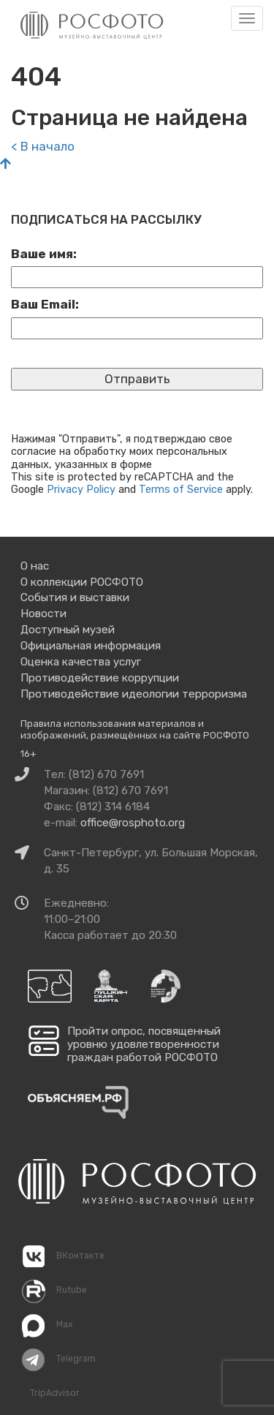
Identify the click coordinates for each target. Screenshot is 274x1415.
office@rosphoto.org (132, 822)
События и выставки (74, 597)
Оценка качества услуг (80, 661)
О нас (34, 566)
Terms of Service (181, 489)
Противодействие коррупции (99, 677)
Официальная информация (90, 645)
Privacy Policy (81, 489)
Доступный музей (67, 629)
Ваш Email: (45, 304)
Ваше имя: (44, 253)
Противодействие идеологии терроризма (133, 694)
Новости (43, 613)
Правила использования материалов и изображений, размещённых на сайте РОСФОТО (134, 729)
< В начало (43, 146)
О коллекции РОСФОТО (81, 582)
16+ (28, 753)
